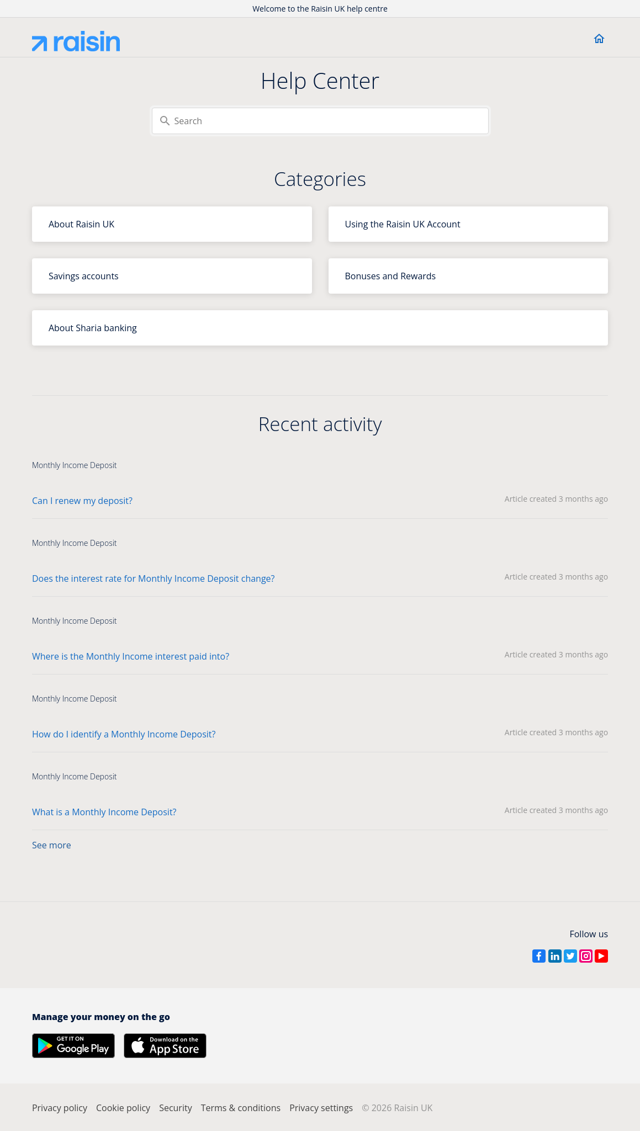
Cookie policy (123, 1108)
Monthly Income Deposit (74, 465)
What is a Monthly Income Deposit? (104, 812)
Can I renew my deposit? (82, 501)
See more (51, 845)
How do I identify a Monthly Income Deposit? (124, 734)
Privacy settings (321, 1108)
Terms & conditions (241, 1108)
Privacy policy (59, 1108)
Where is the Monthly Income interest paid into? (130, 656)
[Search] (320, 121)
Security (175, 1108)
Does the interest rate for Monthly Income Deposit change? (153, 578)
